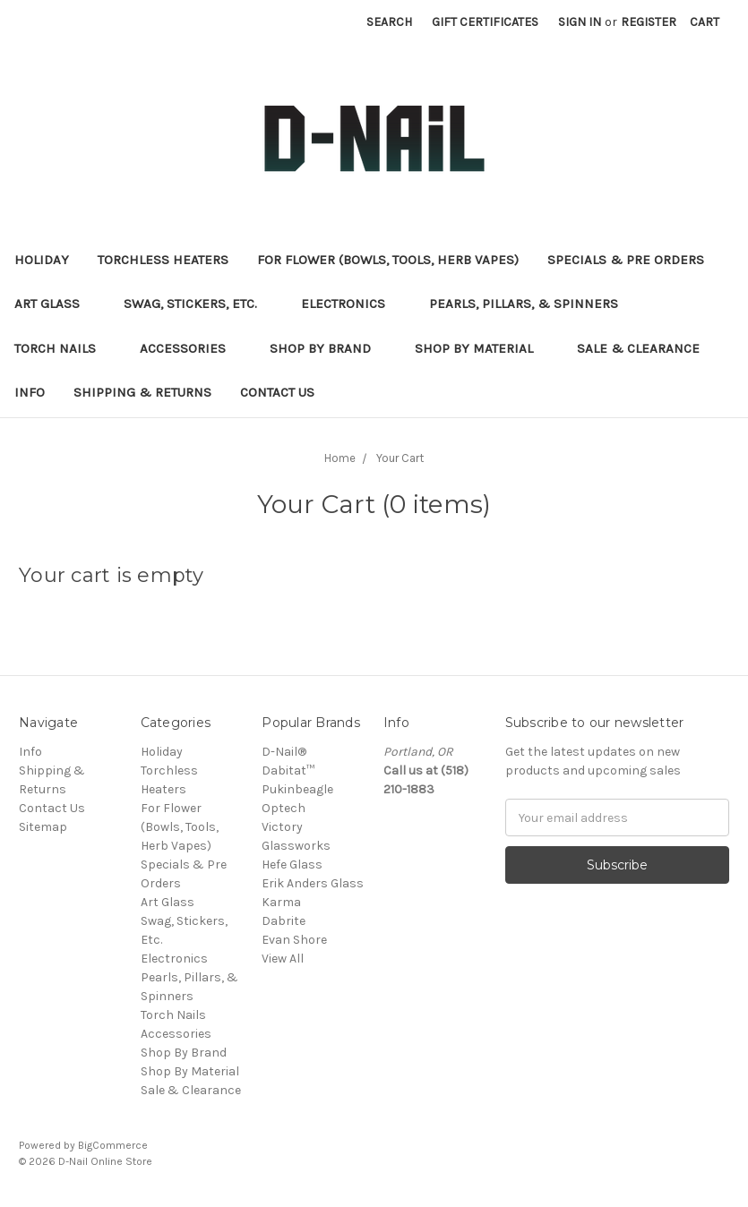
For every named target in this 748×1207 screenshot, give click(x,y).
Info (29, 392)
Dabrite (283, 921)
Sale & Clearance (646, 348)
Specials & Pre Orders (633, 260)
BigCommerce (113, 1145)
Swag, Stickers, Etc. (198, 303)
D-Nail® (284, 751)
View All (283, 958)
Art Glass (54, 303)
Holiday (41, 260)
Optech (283, 808)
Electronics (350, 303)
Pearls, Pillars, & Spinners (531, 303)
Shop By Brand (328, 348)
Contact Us (277, 392)
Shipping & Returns (142, 392)
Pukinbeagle (297, 789)
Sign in (579, 22)
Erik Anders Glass (313, 883)
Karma (281, 902)
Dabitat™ (288, 770)
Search (389, 22)
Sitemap (43, 827)
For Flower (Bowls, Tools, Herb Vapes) (388, 260)
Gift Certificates (485, 22)
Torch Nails (62, 348)
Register (648, 22)
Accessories (190, 348)
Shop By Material (481, 348)
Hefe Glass (292, 864)
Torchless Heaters (163, 260)
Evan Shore (294, 939)
